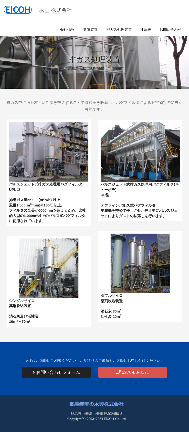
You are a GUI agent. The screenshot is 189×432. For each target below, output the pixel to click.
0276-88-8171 (132, 372)
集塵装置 (90, 30)
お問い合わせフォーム (56, 372)
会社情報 (67, 30)
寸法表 (145, 30)
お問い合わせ (170, 30)
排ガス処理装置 (119, 30)
